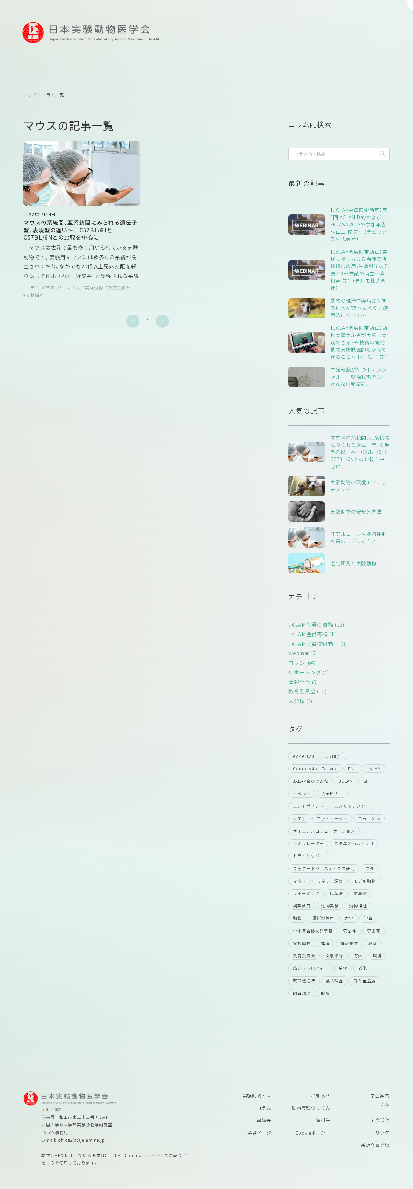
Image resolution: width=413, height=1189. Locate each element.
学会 (368, 918)
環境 (377, 955)
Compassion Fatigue (315, 768)
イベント (302, 793)
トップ (30, 95)
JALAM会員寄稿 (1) (312, 634)
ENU (352, 768)
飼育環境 (302, 993)
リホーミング (306, 893)
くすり (299, 818)
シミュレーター (308, 843)
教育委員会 (119, 288)
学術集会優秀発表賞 (313, 931)
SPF (367, 781)
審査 (325, 943)
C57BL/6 (53, 288)
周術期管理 (323, 918)
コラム (264, 1108)
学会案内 (380, 1095)
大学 (349, 918)
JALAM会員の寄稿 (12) (316, 624)
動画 (297, 918)
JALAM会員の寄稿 (311, 781)
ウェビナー (332, 793)
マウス (73, 288)
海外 (357, 955)
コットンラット (332, 818)
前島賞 (360, 893)
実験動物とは (257, 1095)
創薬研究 (302, 905)
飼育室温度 (364, 980)
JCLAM (346, 781)
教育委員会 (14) (307, 691)
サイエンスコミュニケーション (324, 831)
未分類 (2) (300, 700)
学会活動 (380, 1120)
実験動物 (94, 288)
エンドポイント (308, 806)
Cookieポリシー (312, 1132)
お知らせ (320, 1095)
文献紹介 (35, 295)
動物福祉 (358, 905)
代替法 (336, 893)
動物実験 (330, 905)
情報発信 (349, 943)
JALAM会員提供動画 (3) (317, 643)
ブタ (369, 868)
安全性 (350, 931)
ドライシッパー (308, 855)
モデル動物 (364, 881)
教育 (372, 943)
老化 (362, 968)
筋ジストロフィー (310, 968)
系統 (343, 968)
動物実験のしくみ (311, 1108)
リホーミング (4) (308, 672)
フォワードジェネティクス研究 (324, 868)
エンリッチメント (352, 806)
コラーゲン (369, 818)
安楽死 (373, 931)
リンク (382, 1132)
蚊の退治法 (304, 980)
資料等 (323, 1120)
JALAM (374, 768)
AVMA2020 (303, 756)
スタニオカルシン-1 (354, 843)
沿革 (385, 1104)
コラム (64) (302, 662)
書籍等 (264, 1120)
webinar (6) (302, 653)
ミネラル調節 (330, 881)
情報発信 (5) (303, 681)
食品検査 (334, 980)
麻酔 (325, 993)
